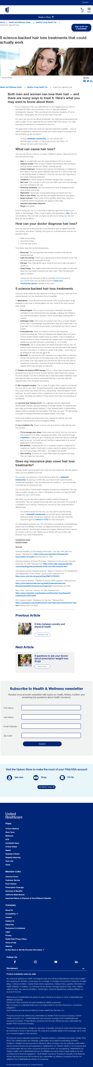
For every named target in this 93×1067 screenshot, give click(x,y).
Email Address (10, 726)
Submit (42, 744)
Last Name (8, 717)
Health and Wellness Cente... (20, 22)
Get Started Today (47, 787)
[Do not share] (24, 950)
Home (2, 22)
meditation (24, 438)
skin (68, 213)
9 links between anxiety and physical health (50, 625)
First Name (9, 708)
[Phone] (80, 8)
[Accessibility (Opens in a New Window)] (11, 914)
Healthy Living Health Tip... (47, 22)
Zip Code (8, 736)
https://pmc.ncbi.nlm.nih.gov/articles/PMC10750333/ (38, 576)
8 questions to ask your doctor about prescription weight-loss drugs (51, 658)
